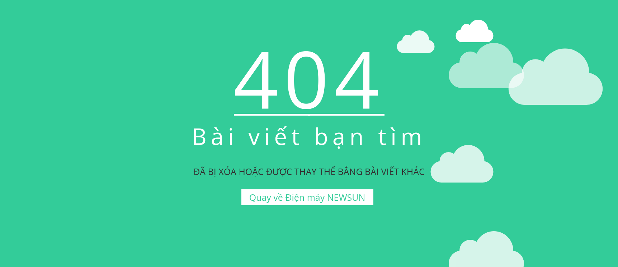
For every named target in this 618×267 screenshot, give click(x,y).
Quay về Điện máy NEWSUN (307, 197)
